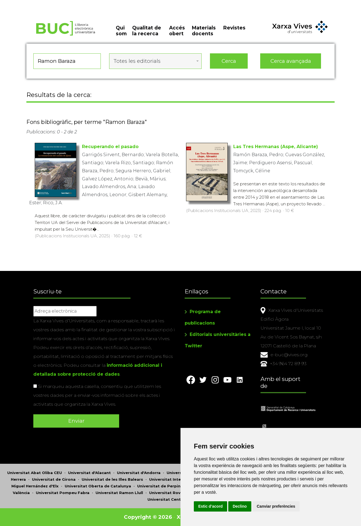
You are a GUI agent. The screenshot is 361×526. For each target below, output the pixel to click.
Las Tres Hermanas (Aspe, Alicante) (275, 146)
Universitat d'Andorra (139, 472)
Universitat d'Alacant (89, 472)
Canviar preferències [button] (276, 506)
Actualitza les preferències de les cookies (50, 3)
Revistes (234, 28)
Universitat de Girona (54, 479)
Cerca (229, 61)
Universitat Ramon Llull (119, 492)
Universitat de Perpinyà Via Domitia (173, 486)
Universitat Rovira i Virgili (174, 492)
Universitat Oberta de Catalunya (98, 486)
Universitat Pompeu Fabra (62, 492)
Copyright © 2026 (148, 517)
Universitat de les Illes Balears (112, 479)
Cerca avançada (290, 61)
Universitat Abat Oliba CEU (34, 472)
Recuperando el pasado (110, 146)
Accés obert (177, 30)
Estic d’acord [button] (210, 506)
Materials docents (204, 30)
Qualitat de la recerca (146, 30)
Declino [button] (240, 506)
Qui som (121, 30)
